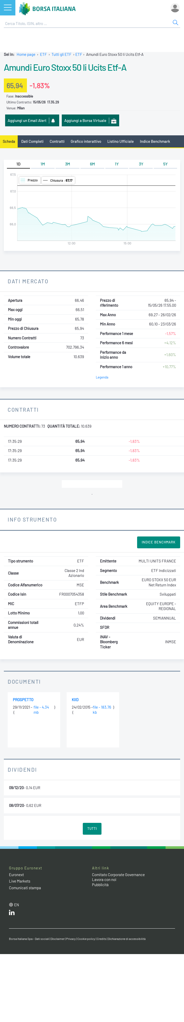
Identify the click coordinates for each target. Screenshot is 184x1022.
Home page (26, 54)
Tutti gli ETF (61, 54)
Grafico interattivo (86, 141)
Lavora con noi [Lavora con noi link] (104, 879)
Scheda (9, 141)
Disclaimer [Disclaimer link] (58, 938)
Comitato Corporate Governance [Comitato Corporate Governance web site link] (118, 874)
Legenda (102, 377)
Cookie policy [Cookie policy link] (86, 938)
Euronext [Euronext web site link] (16, 874)
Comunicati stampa (25, 887)
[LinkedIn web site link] (12, 913)
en (16, 904)
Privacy (71, 938)
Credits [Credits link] (101, 938)
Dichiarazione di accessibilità (127, 938)
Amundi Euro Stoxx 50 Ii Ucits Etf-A (65, 67)
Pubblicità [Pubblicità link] (100, 884)
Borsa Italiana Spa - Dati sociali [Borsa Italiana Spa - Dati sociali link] (29, 938)
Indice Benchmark (155, 141)
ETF (43, 54)
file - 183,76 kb (102, 710)
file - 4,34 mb (41, 710)
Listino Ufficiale (120, 141)
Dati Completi (32, 141)
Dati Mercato (28, 281)
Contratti (57, 141)
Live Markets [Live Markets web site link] (19, 881)
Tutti (92, 828)
